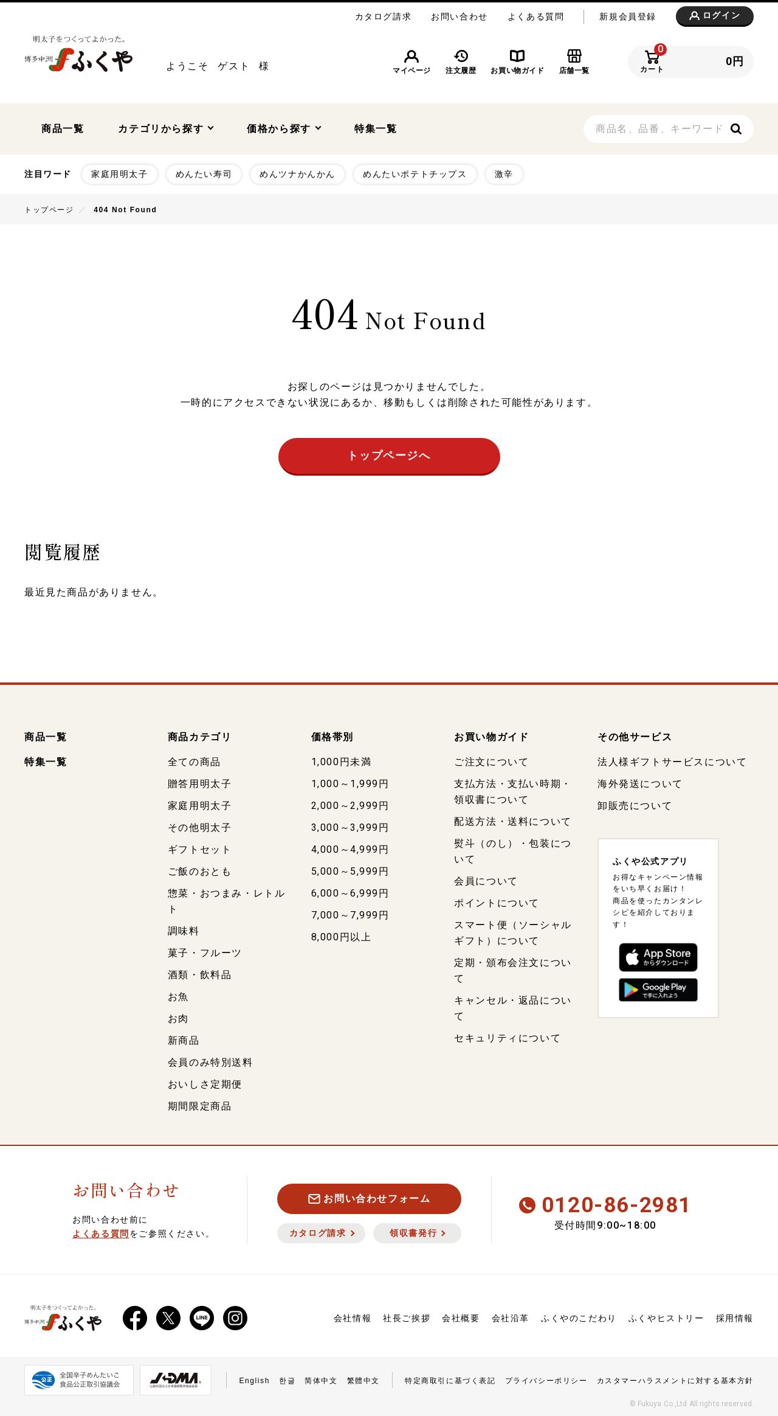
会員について (486, 878)
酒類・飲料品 (200, 972)
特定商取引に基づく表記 (450, 1378)
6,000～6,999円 (350, 891)
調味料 (184, 928)
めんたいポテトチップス (415, 171)
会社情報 (352, 1316)
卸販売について (634, 803)
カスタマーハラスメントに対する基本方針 (675, 1378)
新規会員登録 (627, 16)
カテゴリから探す (165, 127)
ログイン (714, 16)
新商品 (184, 1038)
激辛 (504, 171)
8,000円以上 (341, 934)
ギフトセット (200, 847)
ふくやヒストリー (666, 1316)
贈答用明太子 (200, 781)
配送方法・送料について (513, 819)
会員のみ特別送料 (210, 1060)
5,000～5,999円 (350, 869)
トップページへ (388, 453)
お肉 (178, 1016)
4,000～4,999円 (350, 847)
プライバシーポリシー (546, 1378)
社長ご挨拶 (406, 1316)
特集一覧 (375, 127)
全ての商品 (194, 759)
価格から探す (284, 127)
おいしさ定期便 (205, 1082)
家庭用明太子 (119, 171)
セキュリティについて (507, 1035)
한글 (287, 1378)
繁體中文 (363, 1378)
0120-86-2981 (605, 1202)
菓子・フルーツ (205, 950)
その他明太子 (200, 825)
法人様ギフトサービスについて (672, 759)
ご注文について (491, 759)
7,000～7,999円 (350, 912)
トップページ (49, 207)
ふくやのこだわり (579, 1316)
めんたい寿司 (204, 171)
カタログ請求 (383, 16)
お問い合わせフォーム (369, 1196)
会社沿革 (510, 1316)
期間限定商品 (200, 1103)
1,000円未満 (341, 759)
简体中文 (321, 1378)
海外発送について (640, 781)
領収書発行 (417, 1230)
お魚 (178, 994)
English (254, 1378)
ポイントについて (497, 900)
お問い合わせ (459, 16)
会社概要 (461, 1316)
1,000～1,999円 (350, 781)
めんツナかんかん (298, 171)
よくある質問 (536, 16)
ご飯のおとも (200, 869)
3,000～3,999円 (350, 825)
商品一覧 (62, 127)
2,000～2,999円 (350, 803)
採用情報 (735, 1316)
